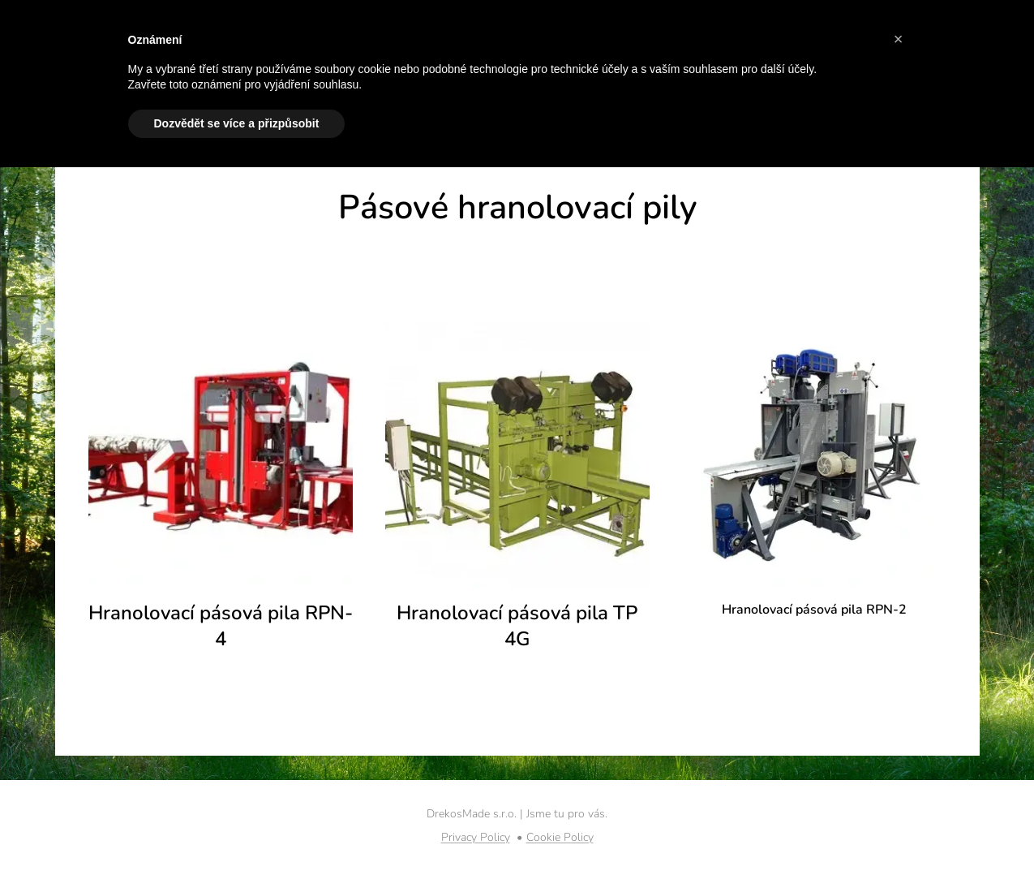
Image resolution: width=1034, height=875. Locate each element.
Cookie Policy (560, 837)
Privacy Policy (475, 837)
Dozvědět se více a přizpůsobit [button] (237, 123)
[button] (899, 39)
